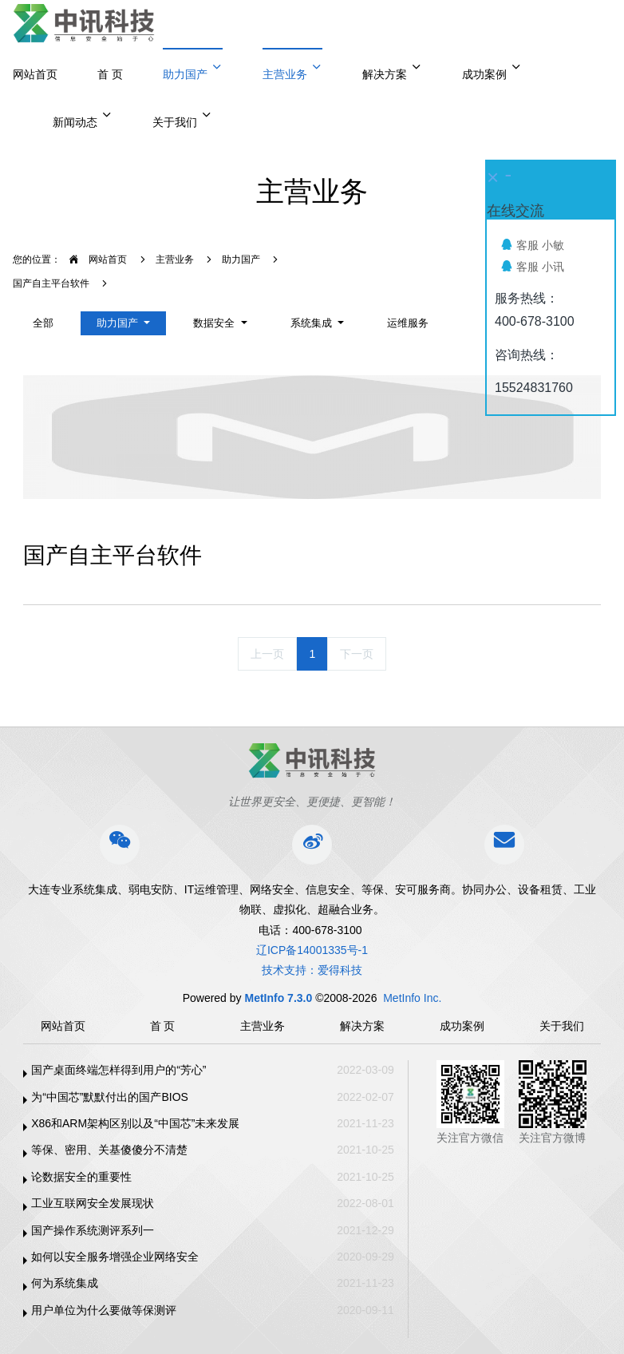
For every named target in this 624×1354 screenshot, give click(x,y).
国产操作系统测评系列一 (92, 1230)
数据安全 (215, 323)
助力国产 (241, 259)
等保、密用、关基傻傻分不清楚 (109, 1149)
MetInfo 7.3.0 (278, 998)
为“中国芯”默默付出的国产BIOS (109, 1097)
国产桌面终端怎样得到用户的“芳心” (118, 1069)
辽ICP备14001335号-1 (312, 950)
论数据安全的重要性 (81, 1176)
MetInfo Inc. (412, 998)
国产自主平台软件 (51, 283)
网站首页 (35, 74)
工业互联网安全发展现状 (92, 1203)
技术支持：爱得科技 (312, 970)
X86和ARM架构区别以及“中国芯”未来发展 (135, 1123)
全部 (43, 323)
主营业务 (175, 259)
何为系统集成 (64, 1283)
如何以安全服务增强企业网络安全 (115, 1256)
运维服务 (408, 323)
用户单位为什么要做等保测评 (103, 1310)
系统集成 (312, 323)
